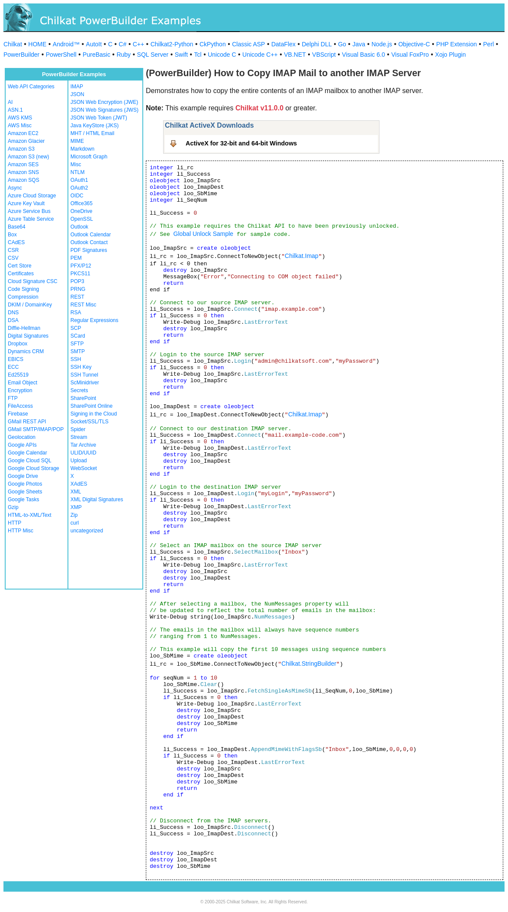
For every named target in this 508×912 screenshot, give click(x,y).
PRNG (78, 289)
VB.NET (295, 54)
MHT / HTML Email (92, 133)
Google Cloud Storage (33, 468)
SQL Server (153, 54)
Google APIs (22, 445)
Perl (488, 44)
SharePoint (83, 398)
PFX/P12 (81, 266)
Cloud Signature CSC (33, 281)
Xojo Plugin (450, 54)
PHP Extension (456, 44)
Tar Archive (83, 445)
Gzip (13, 507)
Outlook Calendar (91, 235)
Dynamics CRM (26, 351)
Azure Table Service (31, 219)
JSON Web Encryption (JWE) (104, 102)
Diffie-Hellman (24, 328)
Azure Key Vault (26, 203)
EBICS (15, 359)
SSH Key (81, 367)
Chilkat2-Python (172, 44)
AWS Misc (20, 125)
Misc (76, 164)
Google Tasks (23, 499)
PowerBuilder (21, 54)
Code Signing (23, 289)
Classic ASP (248, 44)
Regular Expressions (95, 320)
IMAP (77, 87)
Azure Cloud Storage (32, 196)
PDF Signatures (89, 250)
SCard (78, 336)
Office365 (82, 203)
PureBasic (96, 54)
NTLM (78, 172)
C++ (138, 44)
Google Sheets (25, 492)
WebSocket (84, 468)
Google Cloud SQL (29, 461)
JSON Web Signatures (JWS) (104, 110)
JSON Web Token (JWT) (99, 118)
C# (122, 44)
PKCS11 (80, 274)
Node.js (382, 44)
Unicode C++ (260, 54)
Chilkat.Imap (301, 255)
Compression (23, 297)
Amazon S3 (21, 149)
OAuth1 (79, 180)
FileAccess (20, 406)
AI (10, 102)
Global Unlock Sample (204, 233)
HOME (37, 44)
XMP (76, 507)
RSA (76, 312)
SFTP (77, 344)
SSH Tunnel (84, 375)
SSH (76, 359)
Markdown (82, 149)
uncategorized (87, 531)
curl (75, 523)
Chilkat (12, 44)
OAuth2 (79, 188)
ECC (13, 367)
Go (342, 44)
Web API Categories (31, 87)
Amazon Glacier (26, 141)
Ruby (123, 54)
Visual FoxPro (410, 54)
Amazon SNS (23, 172)
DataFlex (283, 44)
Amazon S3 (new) (28, 157)
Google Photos (25, 484)
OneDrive (82, 211)
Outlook (79, 227)
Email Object (22, 383)
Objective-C (414, 44)
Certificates (21, 274)
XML (76, 492)
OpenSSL (82, 219)
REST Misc (83, 305)
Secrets (79, 390)
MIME (77, 141)
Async (15, 188)
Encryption (20, 390)
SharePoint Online (92, 406)
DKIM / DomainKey (30, 305)
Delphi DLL (316, 44)
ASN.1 (15, 110)
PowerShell (61, 54)
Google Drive (23, 476)
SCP (76, 328)
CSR (13, 250)
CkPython (212, 44)
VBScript (323, 54)
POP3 (77, 281)
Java (358, 44)
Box (12, 235)
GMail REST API (27, 422)
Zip (74, 515)
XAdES (79, 484)
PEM (76, 258)
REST (77, 297)
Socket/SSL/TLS (90, 422)
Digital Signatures (28, 336)
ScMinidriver (85, 383)
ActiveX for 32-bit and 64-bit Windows (241, 143)
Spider (78, 429)
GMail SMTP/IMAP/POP (36, 429)
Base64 (17, 227)
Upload (79, 461)
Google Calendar (27, 453)
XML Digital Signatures (97, 499)
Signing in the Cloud (94, 414)
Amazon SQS (23, 180)
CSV (13, 258)
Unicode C (222, 54)
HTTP (14, 523)
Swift (181, 54)
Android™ (66, 44)
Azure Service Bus (29, 211)
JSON (77, 94)
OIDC (77, 196)
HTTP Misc (20, 531)
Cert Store (20, 266)
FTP (13, 398)
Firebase (18, 414)
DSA (13, 320)
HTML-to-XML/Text (29, 515)
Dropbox (17, 344)
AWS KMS (20, 118)
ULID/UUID (83, 453)
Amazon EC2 (23, 133)
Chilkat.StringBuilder (308, 663)
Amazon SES (23, 164)
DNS (13, 312)
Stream (79, 437)
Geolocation (21, 437)
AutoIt (94, 44)
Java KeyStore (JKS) (95, 125)
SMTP (78, 351)
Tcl (198, 54)
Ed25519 (18, 375)
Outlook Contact (89, 242)
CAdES (16, 242)
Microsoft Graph (89, 157)
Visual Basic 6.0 (363, 54)
